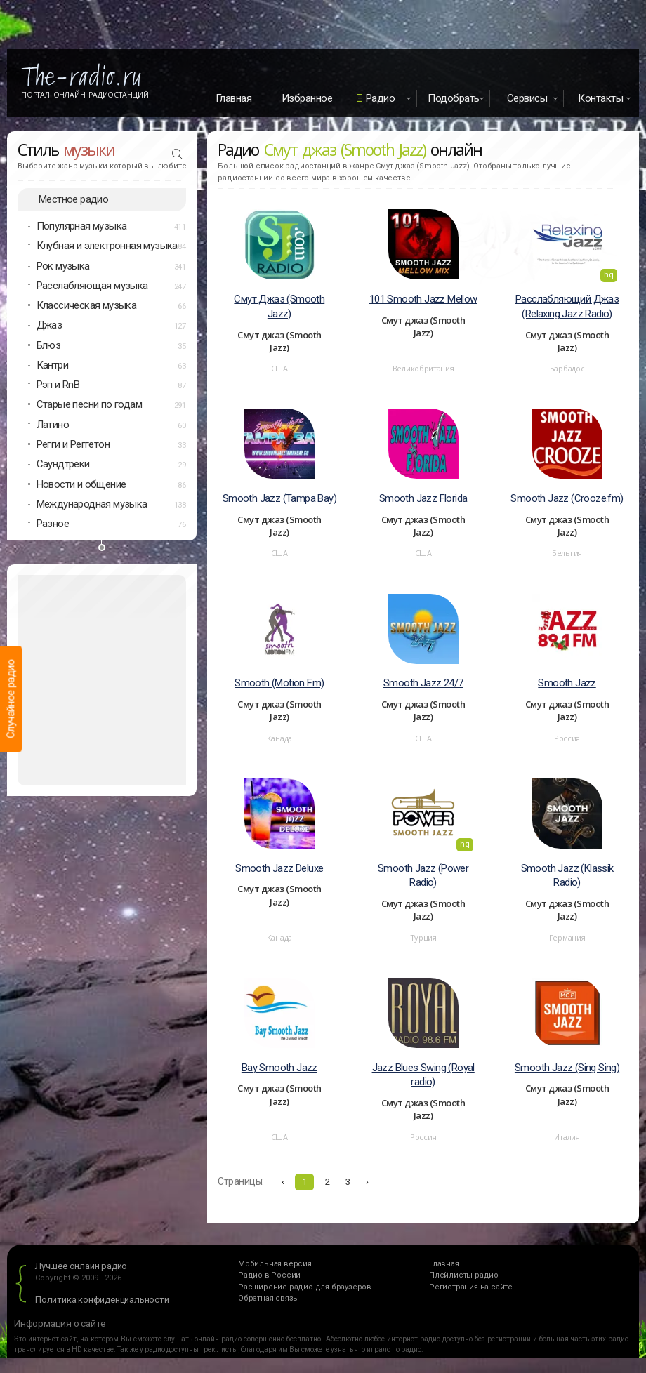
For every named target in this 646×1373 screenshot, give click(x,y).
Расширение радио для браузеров (304, 1287)
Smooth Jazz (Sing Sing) (567, 1067)
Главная (234, 98)
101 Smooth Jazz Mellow (423, 299)
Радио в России (269, 1275)
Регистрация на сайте (471, 1287)
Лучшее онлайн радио (81, 1266)
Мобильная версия (275, 1263)
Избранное (307, 98)
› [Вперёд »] (367, 1181)
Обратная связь (268, 1298)
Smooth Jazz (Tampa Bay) (279, 498)
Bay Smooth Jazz (279, 1067)
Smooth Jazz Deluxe (279, 868)
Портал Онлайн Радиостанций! (86, 95)
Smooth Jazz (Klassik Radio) (567, 875)
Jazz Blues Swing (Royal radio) (423, 1075)
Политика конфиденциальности (102, 1299)
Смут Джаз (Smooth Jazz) (279, 306)
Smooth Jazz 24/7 (423, 683)
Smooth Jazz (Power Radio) (423, 875)
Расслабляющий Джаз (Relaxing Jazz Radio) (567, 306)
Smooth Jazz (566, 683)
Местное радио (73, 199)
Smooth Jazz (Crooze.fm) (566, 498)
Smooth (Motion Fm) (279, 683)
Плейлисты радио (464, 1275)
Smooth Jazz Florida (423, 498)
